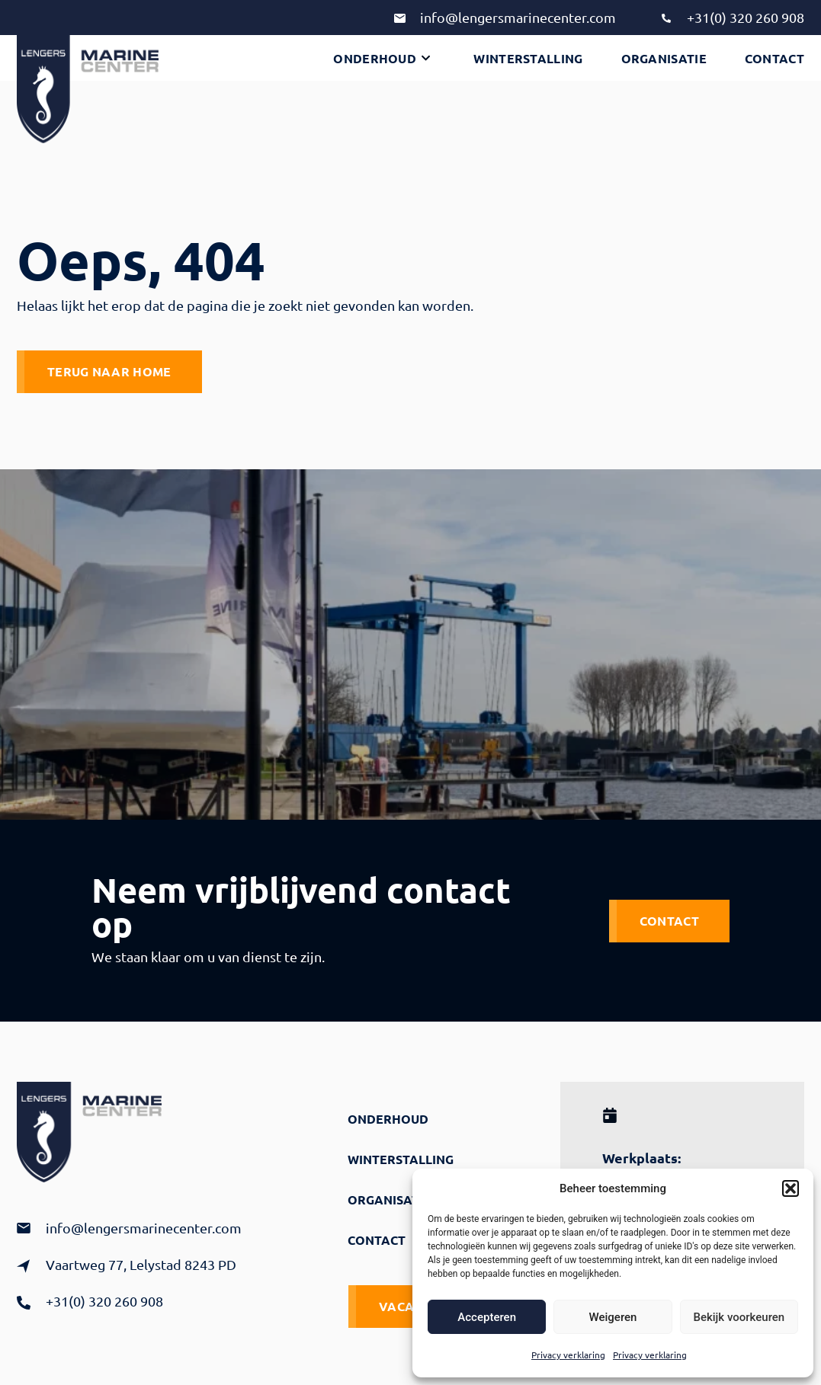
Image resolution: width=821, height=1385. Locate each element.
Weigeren (613, 1317)
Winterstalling (527, 58)
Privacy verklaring (568, 1354)
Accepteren (486, 1317)
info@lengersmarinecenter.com (518, 17)
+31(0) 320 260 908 (745, 17)
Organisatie (664, 58)
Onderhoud (381, 58)
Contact (774, 58)
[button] (790, 1188)
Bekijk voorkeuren (738, 1317)
